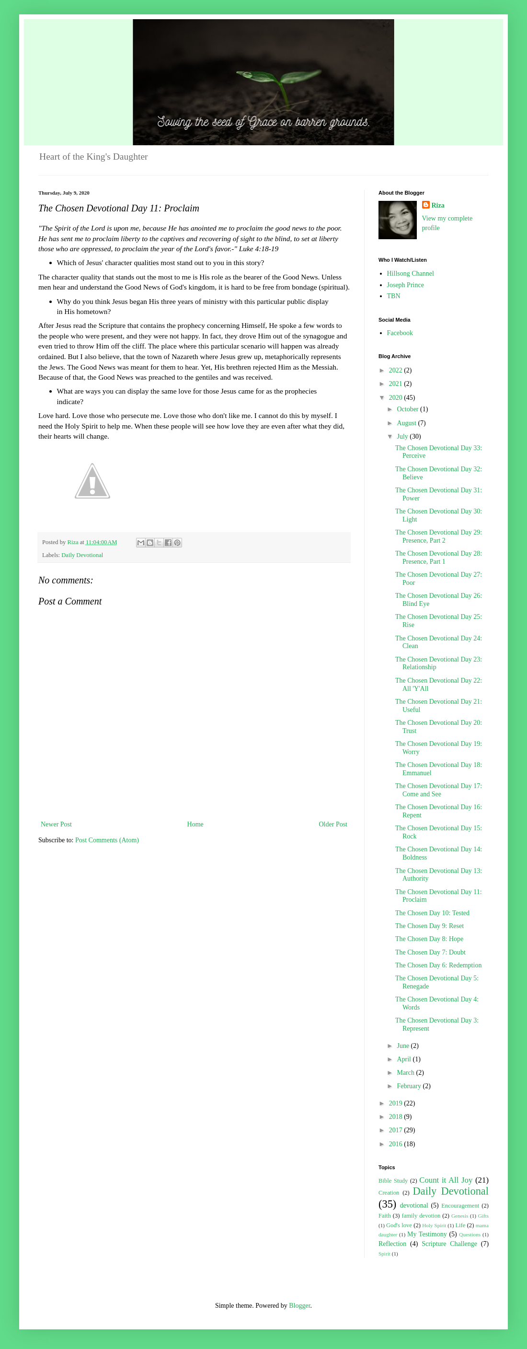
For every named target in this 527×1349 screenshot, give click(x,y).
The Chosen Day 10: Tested (432, 913)
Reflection (392, 1243)
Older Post (333, 824)
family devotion (420, 1215)
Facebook (400, 333)
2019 (396, 1103)
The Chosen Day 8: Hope (429, 938)
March (406, 1072)
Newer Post (56, 824)
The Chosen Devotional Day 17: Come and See (438, 790)
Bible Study (393, 1180)
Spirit (384, 1253)
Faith (384, 1215)
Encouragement (460, 1205)
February (410, 1086)
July (403, 436)
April (404, 1059)
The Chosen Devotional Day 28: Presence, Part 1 (438, 557)
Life (460, 1225)
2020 (396, 397)
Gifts (483, 1216)
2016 (396, 1144)
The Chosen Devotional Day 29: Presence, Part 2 (438, 536)
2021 (396, 383)
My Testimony (427, 1234)
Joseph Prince (405, 285)
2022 (396, 370)
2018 (396, 1116)
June (404, 1045)
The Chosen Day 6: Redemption (438, 965)
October (408, 409)
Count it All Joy (445, 1180)
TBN (394, 296)
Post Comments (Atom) (107, 840)
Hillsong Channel (410, 273)
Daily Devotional (82, 555)
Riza (438, 205)
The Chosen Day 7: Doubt (430, 952)
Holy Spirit (434, 1225)
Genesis (459, 1216)
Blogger (299, 1305)
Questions (470, 1234)
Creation (388, 1192)
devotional (414, 1205)
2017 (396, 1130)
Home (195, 824)
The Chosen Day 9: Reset (429, 926)
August (407, 423)
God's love (399, 1225)
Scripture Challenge (449, 1243)
